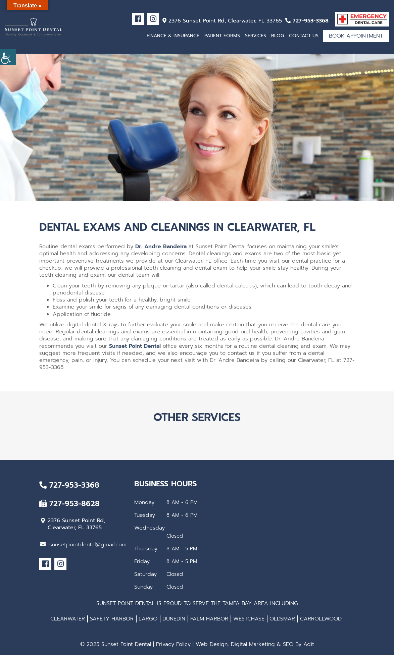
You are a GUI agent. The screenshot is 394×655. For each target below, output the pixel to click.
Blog (277, 35)
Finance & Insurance (173, 35)
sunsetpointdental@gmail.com (83, 545)
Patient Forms (222, 35)
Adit (308, 644)
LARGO (148, 618)
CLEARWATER (67, 618)
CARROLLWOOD (321, 618)
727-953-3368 (307, 21)
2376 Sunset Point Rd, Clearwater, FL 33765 (222, 21)
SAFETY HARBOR (112, 618)
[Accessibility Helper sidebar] (8, 57)
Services (255, 35)
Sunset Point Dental (135, 346)
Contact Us (303, 35)
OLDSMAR (282, 618)
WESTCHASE (248, 618)
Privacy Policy (173, 644)
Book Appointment (356, 36)
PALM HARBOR (209, 618)
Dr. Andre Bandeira (161, 246)
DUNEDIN (173, 618)
